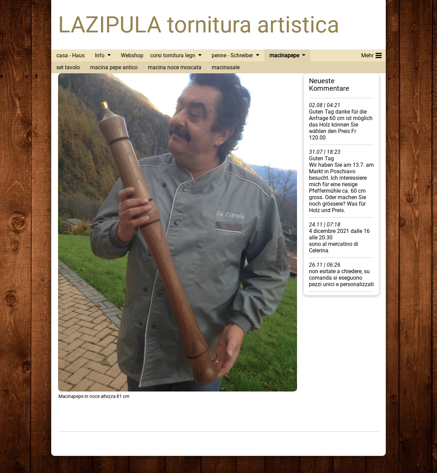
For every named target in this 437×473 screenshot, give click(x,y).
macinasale (226, 67)
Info (99, 55)
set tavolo (68, 67)
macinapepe (284, 55)
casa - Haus (70, 55)
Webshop (132, 55)
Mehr (371, 54)
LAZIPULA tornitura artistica (198, 25)
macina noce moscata (174, 67)
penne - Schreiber (232, 55)
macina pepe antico (114, 67)
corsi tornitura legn (172, 55)
